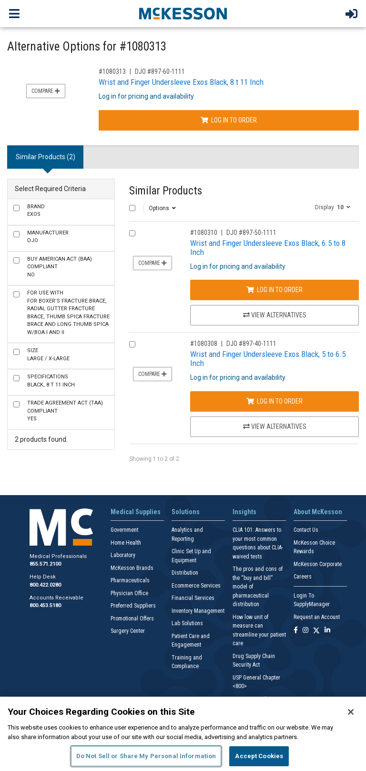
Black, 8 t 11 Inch (51, 381)
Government (124, 530)
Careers (303, 576)
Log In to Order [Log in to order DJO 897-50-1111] (274, 290)
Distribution (185, 572)
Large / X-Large (48, 354)
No (59, 267)
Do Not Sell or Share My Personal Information (146, 756)
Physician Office (129, 593)
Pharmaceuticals (130, 580)
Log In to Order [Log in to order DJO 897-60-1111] (229, 120)
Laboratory (123, 555)
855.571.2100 (45, 564)
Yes (65, 411)
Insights (244, 512)
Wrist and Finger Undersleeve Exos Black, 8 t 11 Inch (181, 82)
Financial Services (193, 598)
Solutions (186, 512)
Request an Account (317, 617)
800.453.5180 (45, 605)
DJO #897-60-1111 (160, 71)
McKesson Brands (132, 568)
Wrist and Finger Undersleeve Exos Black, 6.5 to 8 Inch (268, 247)
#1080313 (112, 71)
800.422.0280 (45, 585)
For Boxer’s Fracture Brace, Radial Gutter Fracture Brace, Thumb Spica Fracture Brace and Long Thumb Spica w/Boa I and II (68, 312)
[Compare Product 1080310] (132, 233)
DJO (48, 237)
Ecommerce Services (196, 585)
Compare (45, 91)
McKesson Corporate (318, 564)
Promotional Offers (132, 618)
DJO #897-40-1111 (251, 343)
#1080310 (203, 232)
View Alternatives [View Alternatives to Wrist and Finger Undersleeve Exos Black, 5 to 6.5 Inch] (274, 426)
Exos (36, 210)
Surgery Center (128, 631)
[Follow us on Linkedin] (327, 630)
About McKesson (318, 512)
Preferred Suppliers (133, 605)
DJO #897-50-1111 (251, 232)
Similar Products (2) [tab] (45, 157)
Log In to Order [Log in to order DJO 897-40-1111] (274, 401)
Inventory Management (198, 611)
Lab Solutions (187, 623)
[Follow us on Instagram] (305, 630)
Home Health (126, 542)
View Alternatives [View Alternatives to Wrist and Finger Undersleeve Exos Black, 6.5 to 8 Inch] (274, 315)
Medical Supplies (136, 512)
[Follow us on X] (316, 630)
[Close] (350, 711)
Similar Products (165, 191)
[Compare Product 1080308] (132, 344)
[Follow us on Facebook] (296, 630)
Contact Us (306, 530)
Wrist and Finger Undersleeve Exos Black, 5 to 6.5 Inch (268, 358)
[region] (183, 734)
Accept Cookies (259, 756)
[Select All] (132, 208)
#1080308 (203, 343)
